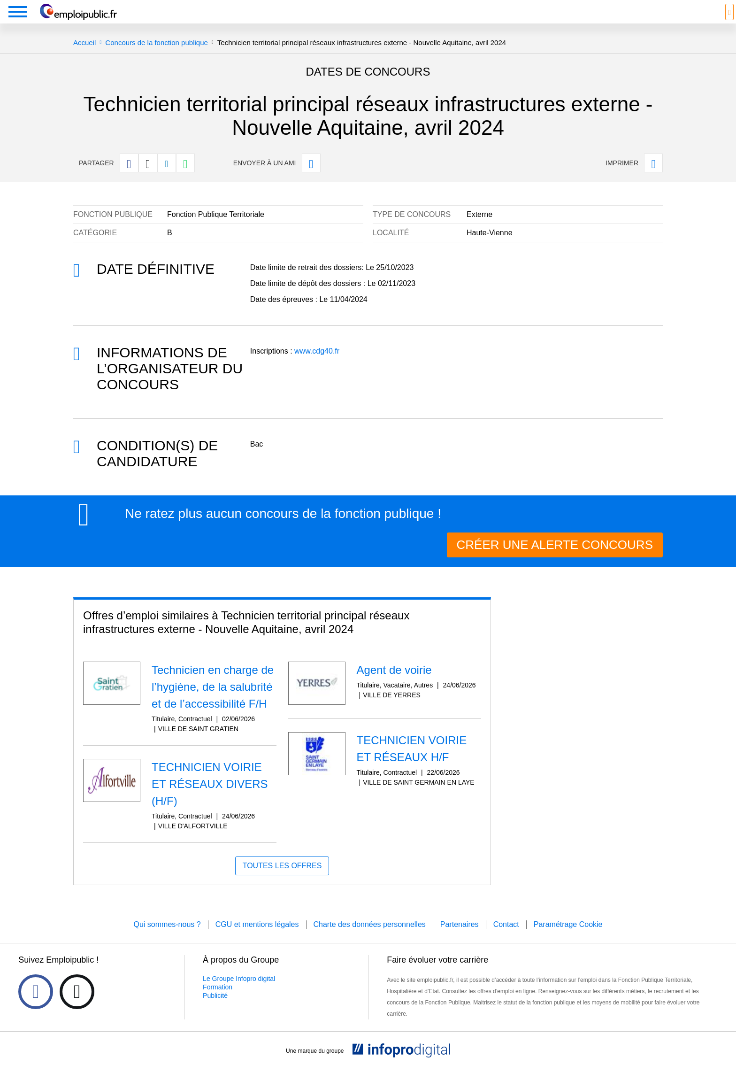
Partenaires (459, 938)
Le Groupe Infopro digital (239, 992)
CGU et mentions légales (257, 938)
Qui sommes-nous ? (166, 938)
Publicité (215, 1009)
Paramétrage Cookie (568, 938)
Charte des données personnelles (370, 938)
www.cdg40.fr (316, 365)
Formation (217, 1001)
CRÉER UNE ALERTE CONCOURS (555, 559)
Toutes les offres (282, 880)
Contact (506, 938)
